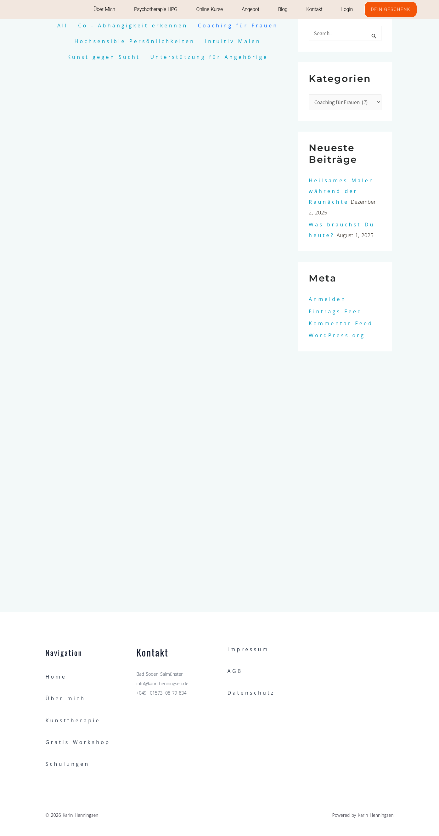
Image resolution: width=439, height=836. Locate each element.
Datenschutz (251, 692)
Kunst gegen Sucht (103, 57)
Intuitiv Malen (233, 41)
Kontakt (314, 9)
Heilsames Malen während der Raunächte (341, 191)
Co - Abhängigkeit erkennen (133, 25)
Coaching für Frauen (238, 25)
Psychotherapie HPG (155, 9)
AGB (235, 671)
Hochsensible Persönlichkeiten (134, 41)
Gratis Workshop (78, 742)
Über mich (104, 9)
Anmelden (327, 299)
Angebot (250, 9)
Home (56, 676)
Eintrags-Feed (335, 311)
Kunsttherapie (73, 720)
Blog (282, 9)
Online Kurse (209, 9)
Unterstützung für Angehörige (209, 57)
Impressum (248, 649)
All (62, 25)
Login (346, 9)
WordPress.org (337, 335)
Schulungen (68, 763)
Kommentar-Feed (341, 323)
